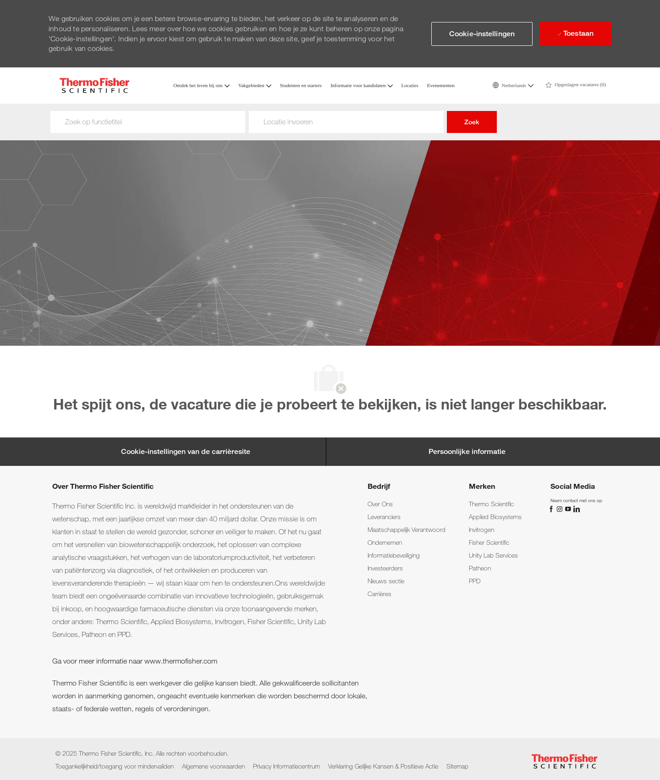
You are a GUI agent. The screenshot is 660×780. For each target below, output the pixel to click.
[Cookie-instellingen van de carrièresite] (185, 451)
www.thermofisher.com (180, 661)
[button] (513, 85)
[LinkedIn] (576, 508)
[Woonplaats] (346, 122)
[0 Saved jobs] (575, 85)
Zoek (471, 122)
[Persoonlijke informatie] (467, 451)
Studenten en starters (301, 85)
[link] (380, 504)
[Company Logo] (94, 85)
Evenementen (441, 85)
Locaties (410, 85)
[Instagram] (560, 508)
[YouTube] (569, 508)
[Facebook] (552, 508)
